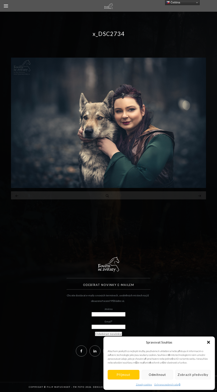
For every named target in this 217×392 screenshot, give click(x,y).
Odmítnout (157, 374)
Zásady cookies (144, 384)
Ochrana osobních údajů (167, 384)
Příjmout (123, 374)
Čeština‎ (173, 2)
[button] (208, 342)
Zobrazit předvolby (193, 374)
